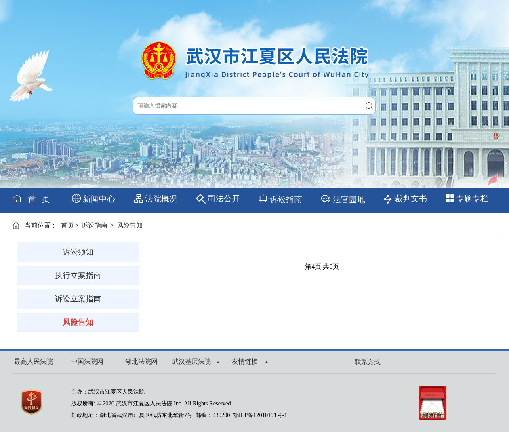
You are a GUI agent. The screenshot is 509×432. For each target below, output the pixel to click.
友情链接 (250, 361)
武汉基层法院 (195, 361)
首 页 (31, 199)
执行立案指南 (78, 275)
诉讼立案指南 (78, 299)
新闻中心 (93, 198)
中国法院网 (87, 361)
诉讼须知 (78, 252)
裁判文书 (405, 199)
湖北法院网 (141, 361)
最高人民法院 (33, 361)
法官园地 (342, 198)
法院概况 (155, 198)
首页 (67, 225)
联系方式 (367, 361)
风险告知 (130, 225)
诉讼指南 (280, 199)
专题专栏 (467, 198)
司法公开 (218, 199)
